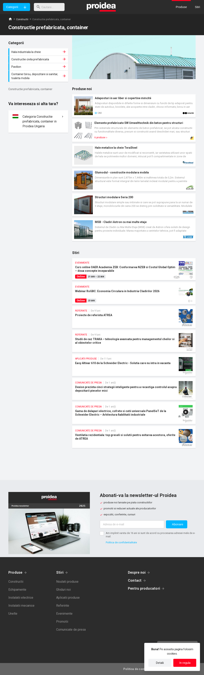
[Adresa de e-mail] (132, 524)
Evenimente (64, 613)
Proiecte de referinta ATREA (134, 317)
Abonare (177, 524)
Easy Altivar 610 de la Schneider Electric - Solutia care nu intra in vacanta (134, 365)
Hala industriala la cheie (38, 52)
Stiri (60, 572)
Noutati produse (67, 581)
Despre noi (137, 572)
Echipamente (17, 589)
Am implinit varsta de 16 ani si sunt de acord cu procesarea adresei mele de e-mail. (150, 535)
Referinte (62, 605)
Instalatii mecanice (21, 605)
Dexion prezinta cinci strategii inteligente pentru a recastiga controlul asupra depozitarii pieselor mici (134, 389)
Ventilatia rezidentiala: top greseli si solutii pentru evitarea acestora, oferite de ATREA (134, 437)
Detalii (160, 663)
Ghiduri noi (63, 589)
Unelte (12, 613)
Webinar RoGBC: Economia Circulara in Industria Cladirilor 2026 (134, 293)
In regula (184, 663)
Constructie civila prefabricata (38, 59)
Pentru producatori (144, 588)
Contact (135, 580)
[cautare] (50, 7)
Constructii (22, 19)
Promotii (62, 621)
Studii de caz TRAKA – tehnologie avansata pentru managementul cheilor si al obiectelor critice (134, 341)
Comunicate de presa (71, 629)
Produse (15, 572)
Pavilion (38, 66)
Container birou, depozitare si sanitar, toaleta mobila (38, 76)
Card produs (134, 105)
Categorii (12, 7)
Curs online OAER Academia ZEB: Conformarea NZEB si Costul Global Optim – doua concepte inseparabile (134, 269)
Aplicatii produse (68, 597)
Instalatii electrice (20, 597)
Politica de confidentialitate (121, 542)
